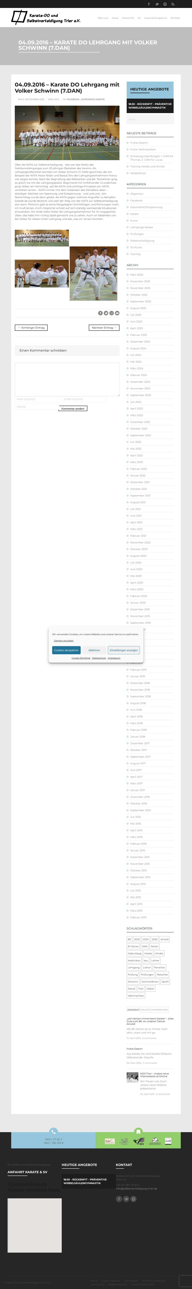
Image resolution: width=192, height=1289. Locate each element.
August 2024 (138, 348)
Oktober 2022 (138, 428)
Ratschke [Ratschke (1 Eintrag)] (162, 974)
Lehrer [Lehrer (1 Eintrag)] (155, 960)
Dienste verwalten (64, 640)
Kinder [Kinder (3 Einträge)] (159, 953)
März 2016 (136, 837)
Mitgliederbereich (117, 1284)
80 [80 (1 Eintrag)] (129, 939)
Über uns (103, 17)
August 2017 (138, 763)
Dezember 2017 (140, 743)
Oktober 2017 (138, 750)
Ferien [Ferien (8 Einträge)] (154, 946)
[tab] (133, 1010)
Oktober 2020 (139, 549)
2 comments (149, 1038)
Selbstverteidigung (142, 240)
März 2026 (136, 274)
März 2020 (136, 589)
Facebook (149, 4)
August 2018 (138, 703)
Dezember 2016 (140, 796)
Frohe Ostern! (139, 142)
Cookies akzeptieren (66, 650)
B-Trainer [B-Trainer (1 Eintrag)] (133, 946)
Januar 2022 (137, 475)
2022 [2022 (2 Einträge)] (137, 939)
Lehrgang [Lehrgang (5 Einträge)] (134, 967)
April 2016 (136, 830)
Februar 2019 (138, 669)
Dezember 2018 (140, 683)
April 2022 (136, 455)
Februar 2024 (138, 375)
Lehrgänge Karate (93, 99)
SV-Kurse (136, 247)
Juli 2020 (135, 562)
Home (94, 1280)
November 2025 (140, 288)
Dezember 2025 (140, 281)
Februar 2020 (138, 596)
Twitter (157, 4)
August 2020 (138, 555)
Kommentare (159, 1009)
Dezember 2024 (140, 341)
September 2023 (140, 395)
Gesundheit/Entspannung (146, 207)
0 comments (150, 1063)
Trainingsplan (131, 1280)
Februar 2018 (138, 730)
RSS (173, 4)
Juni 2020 (136, 569)
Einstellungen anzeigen (124, 650)
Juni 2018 (136, 709)
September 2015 (140, 877)
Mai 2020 (136, 576)
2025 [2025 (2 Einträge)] (154, 939)
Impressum (114, 658)
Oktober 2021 (138, 489)
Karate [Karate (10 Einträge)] (148, 953)
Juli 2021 (135, 509)
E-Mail (117, 313)
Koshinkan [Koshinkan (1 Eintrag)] (134, 960)
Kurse (134, 220)
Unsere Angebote (110, 1280)
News (115, 17)
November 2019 (140, 616)
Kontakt (175, 17)
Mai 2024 (136, 361)
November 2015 (140, 863)
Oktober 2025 (138, 294)
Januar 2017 (137, 790)
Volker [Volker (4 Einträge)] (150, 988)
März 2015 (136, 910)
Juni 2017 (136, 770)
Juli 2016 (135, 817)
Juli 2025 (135, 314)
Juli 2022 (135, 442)
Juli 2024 (135, 355)
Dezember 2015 (140, 857)
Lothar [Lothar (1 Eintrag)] (147, 967)
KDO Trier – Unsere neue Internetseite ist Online (154, 1075)
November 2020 (140, 542)
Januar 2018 (137, 736)
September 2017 (140, 756)
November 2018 (140, 689)
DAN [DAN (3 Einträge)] (145, 946)
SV (139, 17)
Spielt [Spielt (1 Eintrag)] (165, 981)
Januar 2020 (138, 602)
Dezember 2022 (140, 422)
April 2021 (136, 522)
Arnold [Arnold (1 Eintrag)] (165, 939)
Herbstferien (138, 173)
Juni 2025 (136, 321)
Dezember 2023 (140, 381)
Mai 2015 (135, 897)
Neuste (145, 1009)
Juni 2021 (136, 515)
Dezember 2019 (140, 609)
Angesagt (133, 1009)
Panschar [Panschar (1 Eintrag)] (159, 967)
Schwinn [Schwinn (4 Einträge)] (133, 981)
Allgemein (136, 193)
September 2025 (140, 301)
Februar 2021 (138, 535)
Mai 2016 (135, 823)
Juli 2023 (135, 401)
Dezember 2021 (140, 482)
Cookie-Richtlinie (81, 658)
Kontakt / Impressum (153, 1280)
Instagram (165, 4)
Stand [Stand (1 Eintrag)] (131, 988)
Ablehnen (94, 650)
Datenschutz (99, 658)
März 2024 (136, 368)
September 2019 (140, 622)
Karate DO (128, 17)
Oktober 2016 (138, 803)
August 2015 (138, 884)
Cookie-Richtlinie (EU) (142, 1284)
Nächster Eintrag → (104, 327)
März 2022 (136, 462)
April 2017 (136, 776)
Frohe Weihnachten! (143, 149)
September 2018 (140, 696)
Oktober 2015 (138, 870)
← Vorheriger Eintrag (31, 327)
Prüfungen (137, 234)
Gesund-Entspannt (155, 17)
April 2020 (136, 582)
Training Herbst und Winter (147, 166)
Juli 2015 (135, 890)
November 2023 (140, 388)
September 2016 (140, 810)
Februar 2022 (138, 468)
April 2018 (136, 716)
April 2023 (136, 408)
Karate (134, 213)
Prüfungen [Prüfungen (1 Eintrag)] (147, 974)
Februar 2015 (138, 917)
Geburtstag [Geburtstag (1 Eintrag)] (134, 953)
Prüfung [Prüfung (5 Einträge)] (133, 974)
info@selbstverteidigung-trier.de (136, 1188)
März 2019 (136, 663)
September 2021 (140, 495)
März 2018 (136, 723)
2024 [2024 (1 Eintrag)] (146, 939)
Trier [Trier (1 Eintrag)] (140, 988)
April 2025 (136, 328)
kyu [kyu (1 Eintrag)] (146, 960)
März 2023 (136, 415)
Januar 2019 (137, 676)
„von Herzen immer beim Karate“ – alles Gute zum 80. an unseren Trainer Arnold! (150, 1021)
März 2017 (136, 783)
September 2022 (140, 435)
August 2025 (138, 308)
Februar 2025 (138, 335)
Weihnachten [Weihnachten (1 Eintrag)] (136, 995)
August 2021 (138, 502)
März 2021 (136, 529)
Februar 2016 (138, 843)
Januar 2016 (137, 850)
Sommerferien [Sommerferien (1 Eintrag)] (150, 981)
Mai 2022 (135, 448)
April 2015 (136, 904)
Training (135, 254)
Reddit (111, 313)
